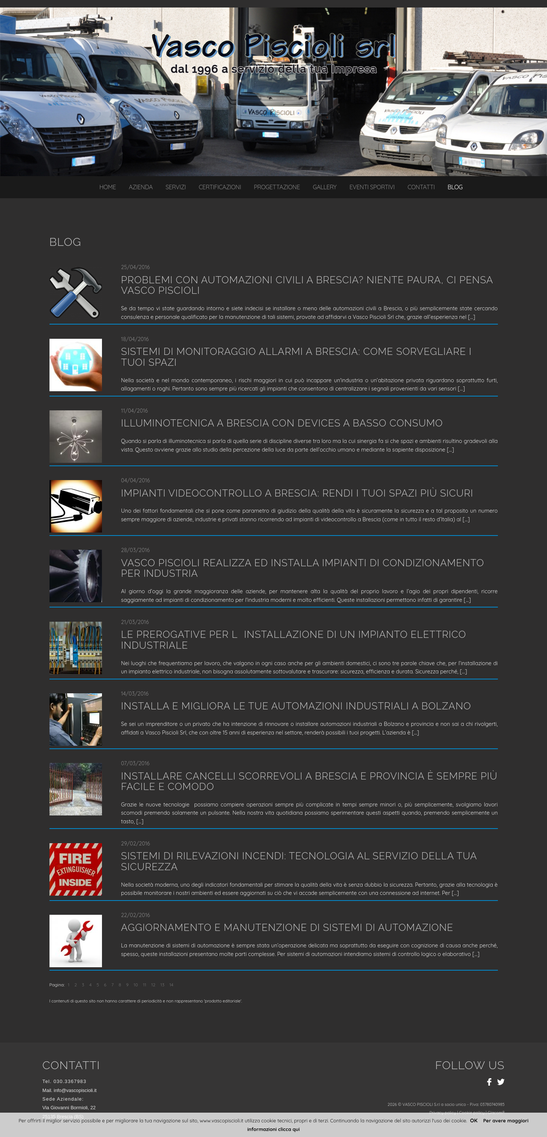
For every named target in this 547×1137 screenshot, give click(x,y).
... (471, 317)
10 (135, 984)
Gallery (324, 187)
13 (162, 984)
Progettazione (277, 187)
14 (171, 984)
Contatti (421, 187)
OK (474, 1120)
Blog (455, 187)
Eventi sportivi (372, 187)
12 (153, 984)
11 (144, 984)
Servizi (176, 187)
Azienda (141, 187)
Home (107, 187)
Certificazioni (220, 187)
